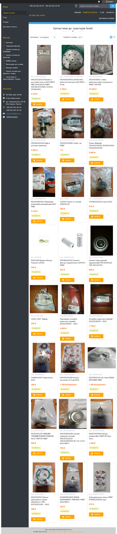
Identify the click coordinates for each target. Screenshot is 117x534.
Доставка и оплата (10, 27)
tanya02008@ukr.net (13, 114)
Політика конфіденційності (75, 532)
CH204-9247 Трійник (39, 319)
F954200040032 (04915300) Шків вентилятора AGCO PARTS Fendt (72, 82)
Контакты (110, 12)
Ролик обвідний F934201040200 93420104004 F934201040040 (101, 145)
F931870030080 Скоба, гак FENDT (71, 144)
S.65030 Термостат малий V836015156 (70, 203)
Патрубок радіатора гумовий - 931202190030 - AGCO (101, 320)
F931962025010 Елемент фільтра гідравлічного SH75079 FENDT (72, 262)
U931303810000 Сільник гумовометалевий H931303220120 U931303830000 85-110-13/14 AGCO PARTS (72, 439)
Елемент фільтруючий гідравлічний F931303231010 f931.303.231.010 (100, 262)
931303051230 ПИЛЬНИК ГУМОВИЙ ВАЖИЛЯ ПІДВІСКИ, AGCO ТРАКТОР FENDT (42, 436)
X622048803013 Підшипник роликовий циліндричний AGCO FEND (43, 204)
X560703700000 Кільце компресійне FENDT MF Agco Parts (100, 436)
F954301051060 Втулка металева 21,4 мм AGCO (69, 379)
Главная (77, 12)
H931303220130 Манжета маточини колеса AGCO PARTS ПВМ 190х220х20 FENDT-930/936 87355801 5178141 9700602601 (43, 84)
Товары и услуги (9, 13)
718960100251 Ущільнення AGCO (42, 379)
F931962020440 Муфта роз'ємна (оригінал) (40, 144)
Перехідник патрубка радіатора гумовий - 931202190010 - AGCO (68, 321)
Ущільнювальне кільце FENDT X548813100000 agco (101, 498)
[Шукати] (113, 6)
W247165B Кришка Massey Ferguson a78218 (41, 261)
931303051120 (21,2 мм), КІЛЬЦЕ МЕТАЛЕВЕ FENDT (101, 379)
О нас (5, 17)
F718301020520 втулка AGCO (100, 202)
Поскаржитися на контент (56, 532)
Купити (39, 104)
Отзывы (5, 22)
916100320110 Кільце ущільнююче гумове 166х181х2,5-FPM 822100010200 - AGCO (40, 501)
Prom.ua (69, 529)
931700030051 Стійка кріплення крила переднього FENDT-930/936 (100, 82)
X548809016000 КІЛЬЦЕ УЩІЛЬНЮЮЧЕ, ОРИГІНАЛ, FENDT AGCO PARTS (72, 499)
